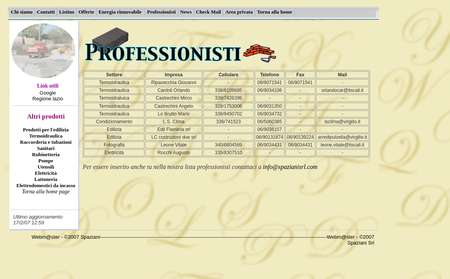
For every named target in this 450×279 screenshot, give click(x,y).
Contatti (46, 12)
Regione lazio (48, 99)
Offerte (86, 12)
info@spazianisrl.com (290, 167)
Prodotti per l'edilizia (46, 130)
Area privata (239, 12)
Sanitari (46, 148)
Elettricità (46, 173)
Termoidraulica (46, 136)
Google (48, 93)
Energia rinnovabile (121, 12)
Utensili (46, 167)
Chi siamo (22, 12)
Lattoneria (45, 179)
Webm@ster (46, 237)
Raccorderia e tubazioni (46, 142)
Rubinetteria (46, 154)
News (186, 12)
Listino (66, 12)
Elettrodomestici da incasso (45, 185)
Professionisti (161, 12)
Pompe (45, 161)
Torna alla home (274, 12)
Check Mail (208, 12)
